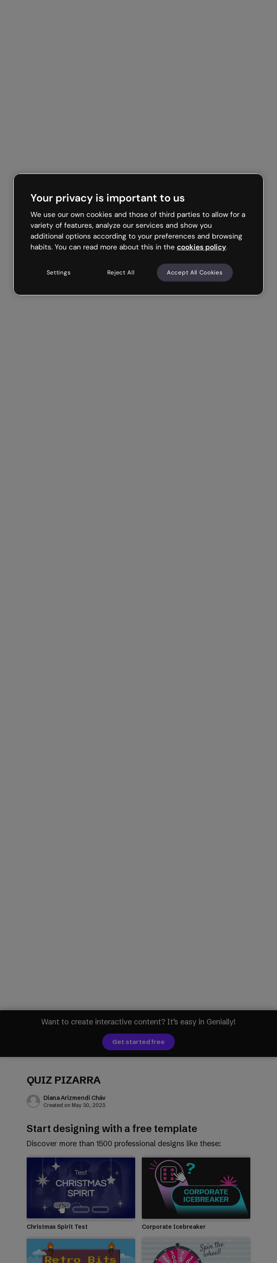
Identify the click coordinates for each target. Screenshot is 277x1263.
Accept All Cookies (195, 272)
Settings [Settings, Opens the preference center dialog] (59, 272)
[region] (138, 234)
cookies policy (201, 247)
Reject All (121, 272)
